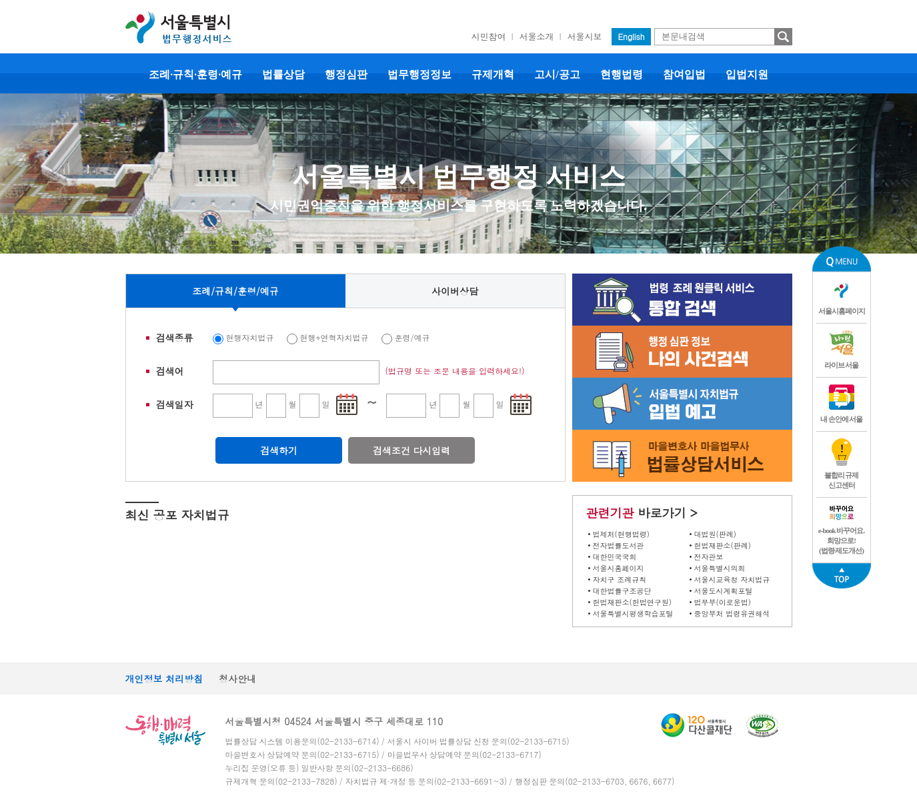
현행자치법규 (250, 337)
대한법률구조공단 (622, 591)
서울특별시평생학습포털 (633, 614)
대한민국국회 (615, 557)
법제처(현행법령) (621, 534)
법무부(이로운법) (722, 602)
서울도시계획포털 (723, 591)
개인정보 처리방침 (164, 678)
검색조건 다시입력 (412, 450)
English (631, 36)
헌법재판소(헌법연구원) (632, 602)
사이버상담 (454, 291)
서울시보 (585, 36)
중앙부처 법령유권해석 (732, 614)
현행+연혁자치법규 (334, 337)
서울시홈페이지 (618, 568)
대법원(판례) (715, 534)
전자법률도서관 (618, 545)
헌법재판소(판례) (722, 545)
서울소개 (537, 36)
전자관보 (709, 557)
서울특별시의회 (720, 568)
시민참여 (489, 36)
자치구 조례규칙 (620, 579)
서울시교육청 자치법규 (732, 579)
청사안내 (237, 678)
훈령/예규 (412, 337)
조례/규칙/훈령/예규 (235, 291)
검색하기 (278, 450)
